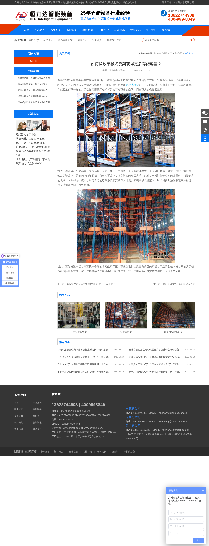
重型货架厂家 (114, 130)
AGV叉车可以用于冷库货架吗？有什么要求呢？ (86, 374)
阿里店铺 (166, 2)
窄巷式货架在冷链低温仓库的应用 (34, 192)
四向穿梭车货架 (66, 130)
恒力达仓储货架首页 (163, 143)
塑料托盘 (59, 541)
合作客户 (103, 30)
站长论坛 (45, 541)
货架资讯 (135, 30)
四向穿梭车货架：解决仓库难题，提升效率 (34, 174)
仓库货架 (102, 541)
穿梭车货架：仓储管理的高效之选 (34, 168)
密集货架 (56, 30)
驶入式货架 (98, 130)
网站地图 (189, 2)
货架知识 (33, 151)
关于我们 (151, 30)
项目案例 (87, 30)
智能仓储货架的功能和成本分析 (174, 374)
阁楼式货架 (83, 130)
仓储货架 (73, 541)
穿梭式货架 (34, 130)
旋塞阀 (115, 541)
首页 (26, 30)
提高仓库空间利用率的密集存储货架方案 (34, 186)
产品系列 (40, 30)
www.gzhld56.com (93, 518)
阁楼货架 (87, 541)
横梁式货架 (49, 130)
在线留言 (177, 2)
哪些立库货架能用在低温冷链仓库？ (34, 180)
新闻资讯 (119, 30)
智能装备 (71, 30)
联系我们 (167, 30)
